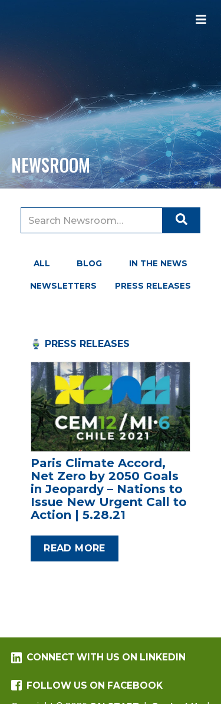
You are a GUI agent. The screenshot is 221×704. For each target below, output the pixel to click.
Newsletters (63, 285)
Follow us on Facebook (87, 685)
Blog (89, 263)
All (42, 263)
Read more (74, 548)
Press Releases (153, 285)
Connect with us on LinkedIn (98, 657)
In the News (158, 263)
